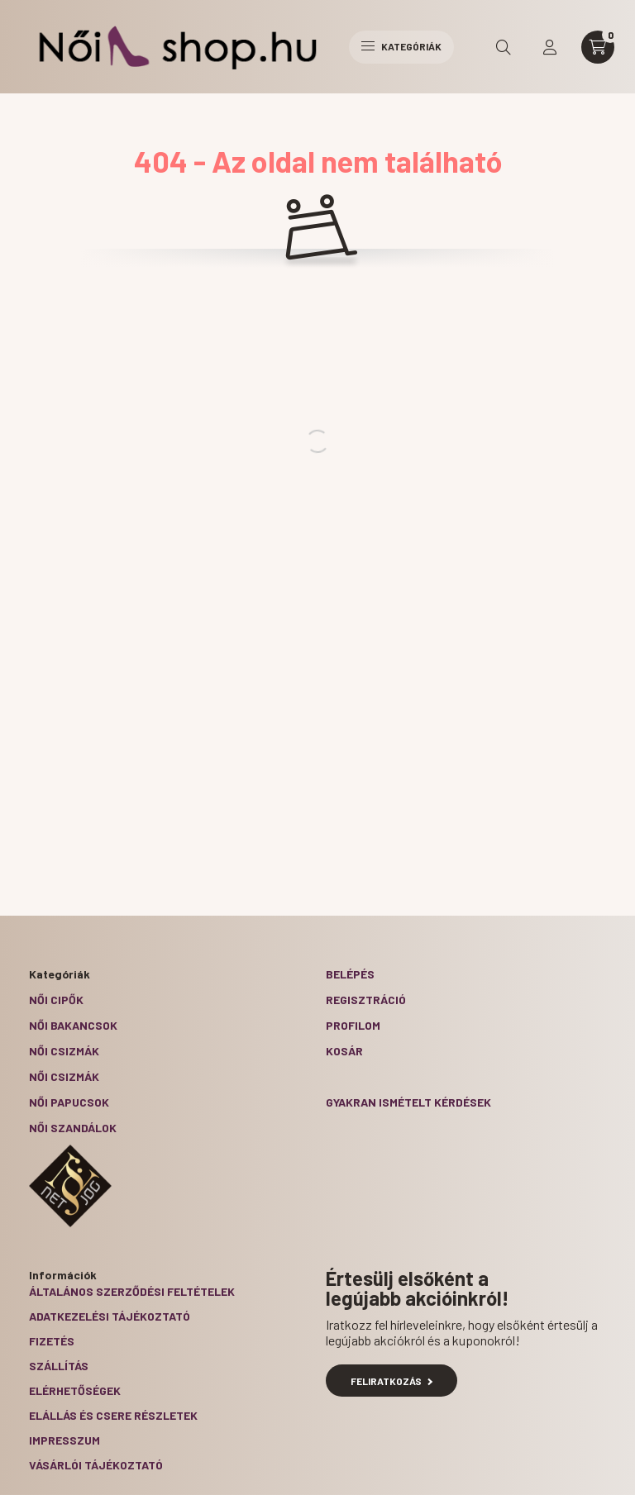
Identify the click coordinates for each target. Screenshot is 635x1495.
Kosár (344, 1051)
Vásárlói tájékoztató (96, 1465)
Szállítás (58, 1366)
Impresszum (64, 1440)
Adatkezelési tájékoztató (109, 1316)
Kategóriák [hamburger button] (401, 46)
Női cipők (56, 1000)
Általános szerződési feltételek (132, 1291)
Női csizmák (64, 1051)
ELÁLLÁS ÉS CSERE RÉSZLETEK (113, 1415)
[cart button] (597, 47)
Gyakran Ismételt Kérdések (408, 1102)
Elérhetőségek (75, 1390)
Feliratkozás (391, 1381)
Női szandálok (73, 1128)
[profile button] (549, 47)
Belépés (350, 974)
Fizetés (51, 1341)
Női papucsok (69, 1102)
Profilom (353, 1025)
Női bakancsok (73, 1025)
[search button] (503, 47)
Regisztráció (366, 1000)
